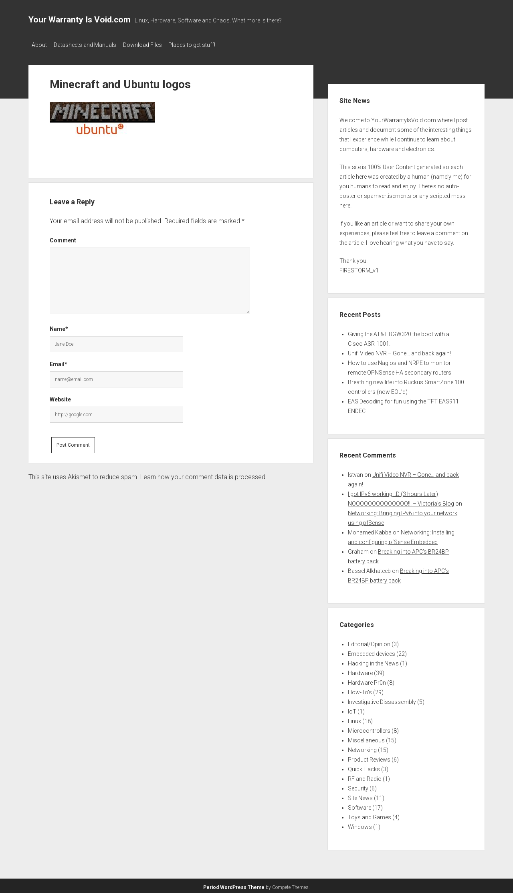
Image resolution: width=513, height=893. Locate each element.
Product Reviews (369, 757)
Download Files (149, 45)
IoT (352, 709)
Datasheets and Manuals (88, 45)
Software (359, 805)
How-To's (360, 690)
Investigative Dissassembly (382, 699)
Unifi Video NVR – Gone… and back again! (399, 351)
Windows (360, 824)
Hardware (360, 670)
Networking (362, 747)
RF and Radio (365, 776)
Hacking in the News (373, 661)
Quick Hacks (364, 767)
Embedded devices (371, 651)
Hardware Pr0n (367, 680)
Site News (360, 795)
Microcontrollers (369, 728)
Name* (59, 326)
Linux (354, 719)
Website (60, 397)
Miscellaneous (366, 738)
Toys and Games (369, 815)
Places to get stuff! (203, 45)
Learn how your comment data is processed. (203, 474)
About (39, 45)
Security (358, 786)
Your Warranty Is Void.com (79, 19)
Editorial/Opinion (369, 642)
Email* (58, 362)
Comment (63, 238)
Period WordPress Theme (234, 885)
